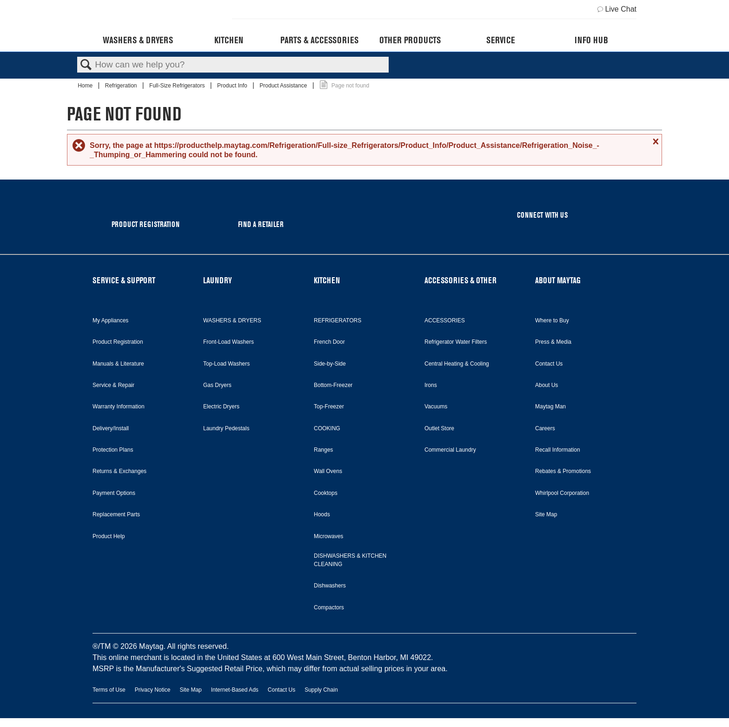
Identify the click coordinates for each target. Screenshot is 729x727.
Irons (430, 385)
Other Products (410, 40)
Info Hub (591, 40)
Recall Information (557, 450)
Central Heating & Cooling (456, 363)
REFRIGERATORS (337, 320)
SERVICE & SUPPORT (124, 280)
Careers (545, 428)
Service (500, 40)
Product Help (109, 536)
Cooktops (326, 493)
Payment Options (114, 493)
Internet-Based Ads (234, 690)
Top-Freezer (329, 406)
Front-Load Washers (228, 342)
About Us (546, 385)
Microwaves (328, 536)
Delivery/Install (111, 428)
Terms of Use (109, 690)
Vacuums (435, 406)
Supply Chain (321, 690)
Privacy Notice (153, 690)
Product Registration (118, 342)
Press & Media (553, 342)
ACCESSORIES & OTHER (460, 280)
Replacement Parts (116, 514)
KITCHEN (327, 280)
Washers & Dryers (138, 40)
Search (86, 65)
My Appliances (110, 320)
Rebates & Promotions (563, 471)
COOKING (327, 428)
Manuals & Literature (118, 363)
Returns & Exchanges (119, 471)
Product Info (233, 85)
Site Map (546, 514)
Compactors (329, 607)
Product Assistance (283, 85)
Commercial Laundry (450, 450)
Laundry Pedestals (226, 428)
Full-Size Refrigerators (177, 85)
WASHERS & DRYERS (232, 320)
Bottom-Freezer (333, 385)
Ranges (323, 450)
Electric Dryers (221, 406)
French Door (329, 342)
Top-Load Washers (226, 363)
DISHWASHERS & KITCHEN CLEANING (350, 560)
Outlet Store (439, 428)
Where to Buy (552, 320)
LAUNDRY (217, 280)
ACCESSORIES (444, 320)
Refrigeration (122, 85)
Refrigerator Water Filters (455, 342)
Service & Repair (113, 385)
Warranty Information (119, 406)
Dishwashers (330, 585)
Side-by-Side (330, 363)
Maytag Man (550, 406)
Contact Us (549, 363)
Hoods (322, 514)
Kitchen (228, 40)
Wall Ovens (328, 471)
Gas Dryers (217, 385)
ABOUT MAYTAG (558, 280)
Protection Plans (113, 450)
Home (86, 85)
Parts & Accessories (319, 40)
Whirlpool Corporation (562, 493)
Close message (654, 141)
